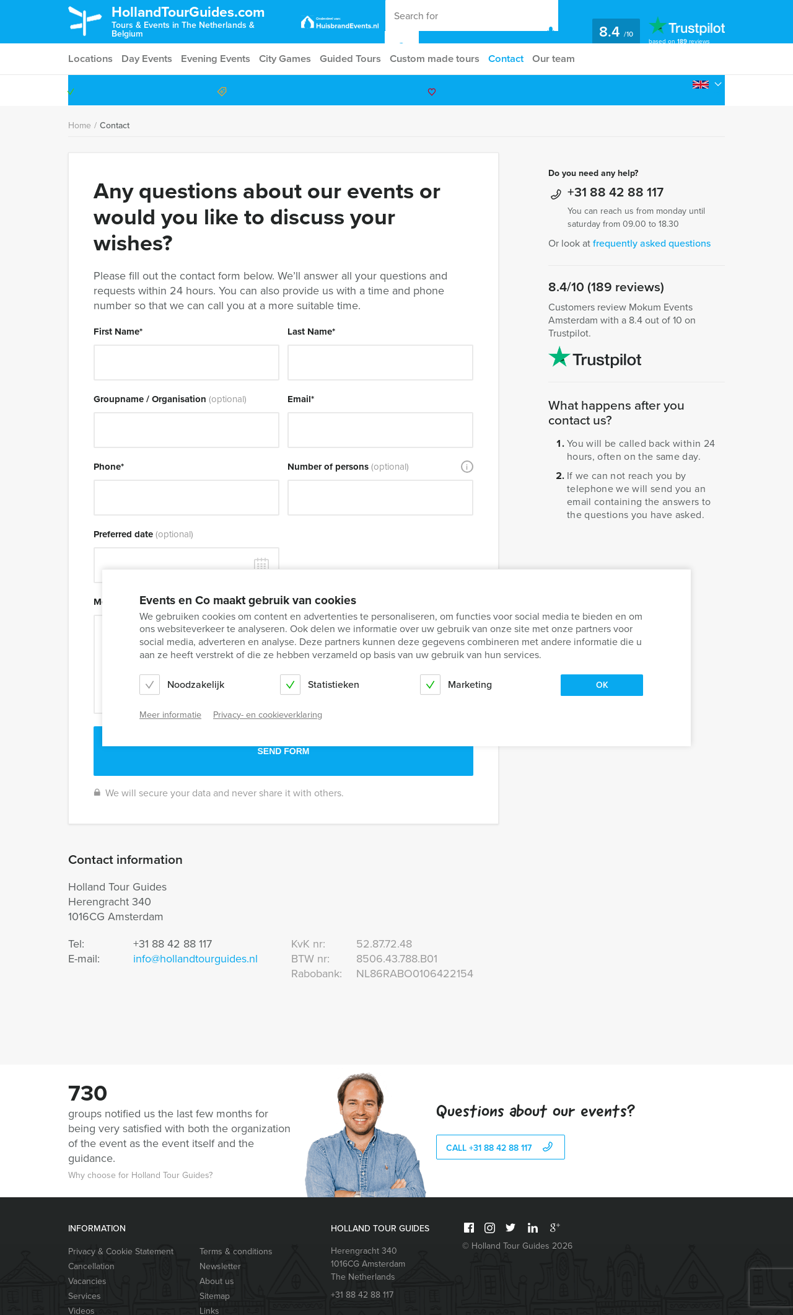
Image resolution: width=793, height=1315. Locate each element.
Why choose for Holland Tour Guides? (140, 1175)
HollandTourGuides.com (204, 20)
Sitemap (214, 1296)
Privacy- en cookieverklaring (267, 714)
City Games (288, 58)
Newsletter (220, 1266)
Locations (89, 58)
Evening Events (218, 58)
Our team (561, 58)
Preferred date (143, 534)
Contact (511, 58)
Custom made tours (439, 58)
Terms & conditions (236, 1251)
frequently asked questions (652, 243)
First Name (118, 331)
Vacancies (87, 1281)
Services (84, 1296)
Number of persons (348, 466)
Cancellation (91, 1266)
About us (216, 1281)
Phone (109, 466)
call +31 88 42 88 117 (501, 1148)
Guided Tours (355, 58)
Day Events (147, 58)
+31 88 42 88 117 (672, 90)
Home (79, 125)
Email (300, 399)
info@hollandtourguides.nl (195, 959)
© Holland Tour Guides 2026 (517, 1245)
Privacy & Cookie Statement (120, 1251)
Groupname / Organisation (170, 399)
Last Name (311, 331)
